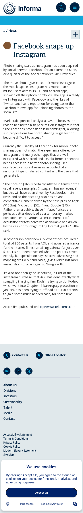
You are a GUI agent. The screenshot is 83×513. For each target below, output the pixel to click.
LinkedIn (18, 372)
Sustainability (12, 402)
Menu (74, 8)
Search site (61, 8)
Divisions (9, 390)
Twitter (29, 372)
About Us (10, 385)
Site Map (8, 454)
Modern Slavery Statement (19, 450)
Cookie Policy (11, 446)
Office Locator (54, 355)
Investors (10, 396)
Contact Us (20, 355)
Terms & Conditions (15, 438)
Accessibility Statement (17, 434)
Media (7, 413)
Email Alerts (7, 372)
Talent (7, 407)
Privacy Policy (11, 442)
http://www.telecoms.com (57, 307)
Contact (9, 418)
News (12, 31)
